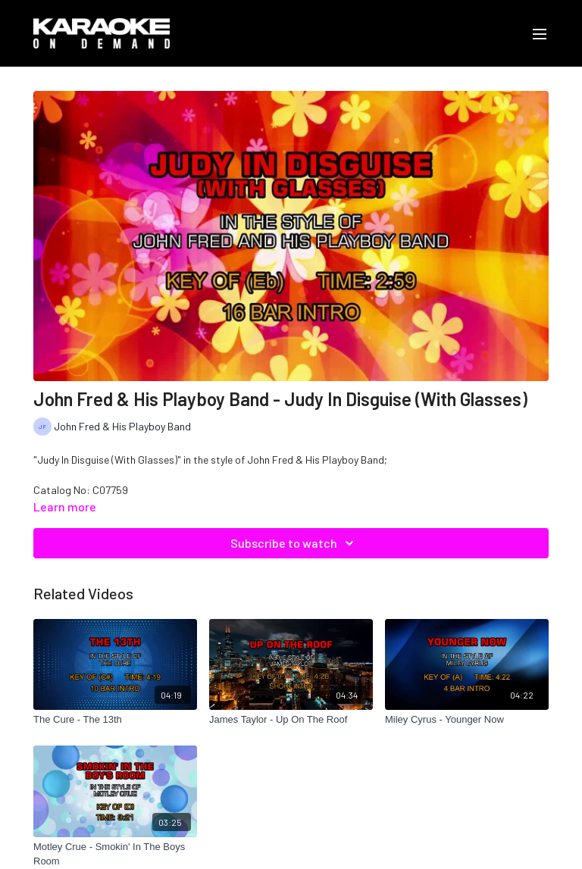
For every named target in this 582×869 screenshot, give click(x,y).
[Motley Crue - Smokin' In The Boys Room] (115, 854)
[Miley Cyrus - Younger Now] (467, 719)
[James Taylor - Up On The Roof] (291, 719)
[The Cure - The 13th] (115, 719)
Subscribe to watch (294, 543)
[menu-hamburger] (539, 33)
